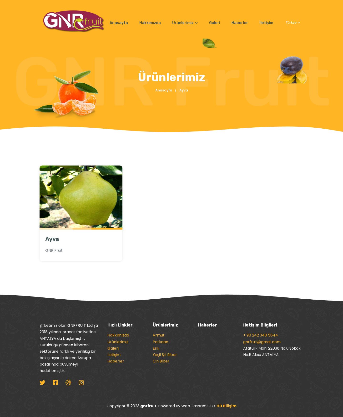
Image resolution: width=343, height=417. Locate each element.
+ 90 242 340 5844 (260, 335)
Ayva (52, 239)
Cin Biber (161, 361)
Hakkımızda (150, 22)
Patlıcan (160, 342)
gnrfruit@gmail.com (262, 342)
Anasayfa (119, 22)
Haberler (240, 22)
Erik (156, 348)
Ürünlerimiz (185, 22)
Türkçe (293, 22)
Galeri (214, 22)
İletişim (266, 22)
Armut (159, 335)
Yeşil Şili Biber (165, 354)
